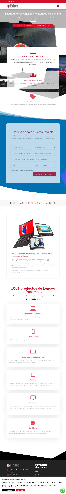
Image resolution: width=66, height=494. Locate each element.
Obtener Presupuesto (44, 175)
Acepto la (21, 171)
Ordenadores (37, 470)
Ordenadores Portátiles (33, 314)
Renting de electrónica (39, 475)
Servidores (33, 428)
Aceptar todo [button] (20, 490)
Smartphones (33, 336)
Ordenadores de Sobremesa (33, 357)
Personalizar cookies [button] (8, 490)
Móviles (36, 471)
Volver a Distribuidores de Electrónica (33, 25)
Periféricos (37, 474)
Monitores (33, 403)
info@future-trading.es (13, 474)
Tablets (33, 380)
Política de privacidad (25, 171)
